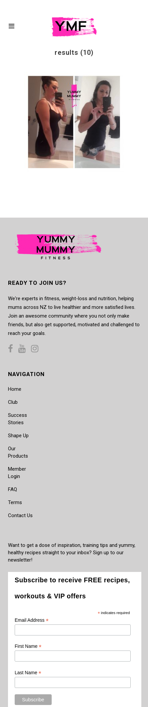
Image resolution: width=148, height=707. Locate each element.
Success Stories (17, 419)
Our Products (18, 452)
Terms (15, 502)
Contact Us (20, 515)
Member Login (17, 472)
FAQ (12, 489)
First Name (28, 646)
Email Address (32, 620)
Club (13, 402)
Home (14, 389)
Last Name (28, 673)
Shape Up (18, 436)
